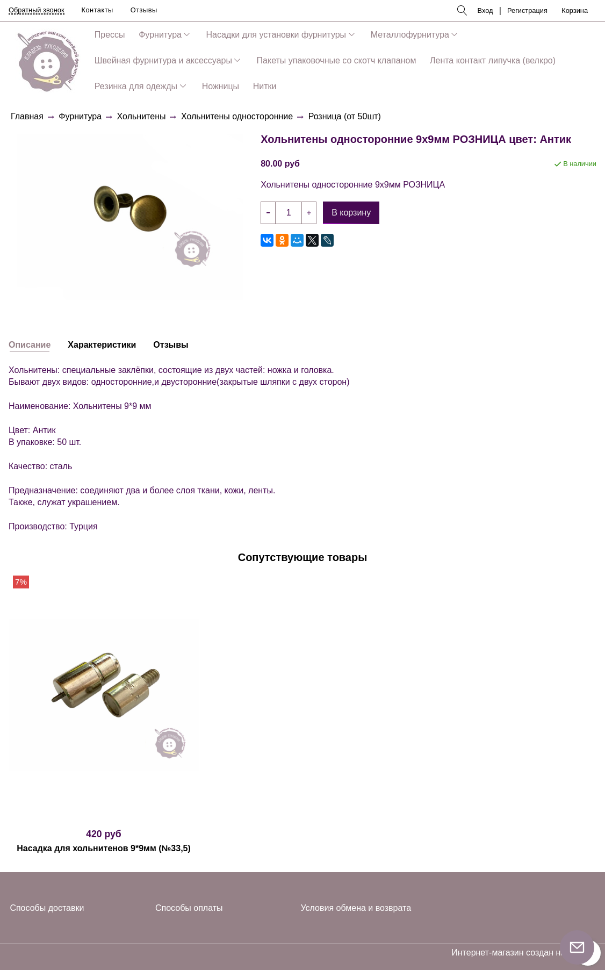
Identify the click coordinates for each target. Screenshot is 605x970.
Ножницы (220, 86)
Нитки (265, 86)
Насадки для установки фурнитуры (276, 34)
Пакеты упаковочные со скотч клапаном (336, 60)
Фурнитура (160, 34)
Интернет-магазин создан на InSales (523, 953)
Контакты (97, 10)
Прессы (110, 34)
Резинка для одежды (136, 86)
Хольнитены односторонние (237, 116)
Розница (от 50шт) (344, 116)
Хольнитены (141, 116)
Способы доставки (47, 907)
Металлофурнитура (410, 34)
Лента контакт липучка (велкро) (493, 60)
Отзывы (144, 10)
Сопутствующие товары (303, 557)
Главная (27, 116)
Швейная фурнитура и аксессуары (163, 60)
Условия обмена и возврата (355, 907)
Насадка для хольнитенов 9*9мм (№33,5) (104, 848)
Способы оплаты (189, 907)
